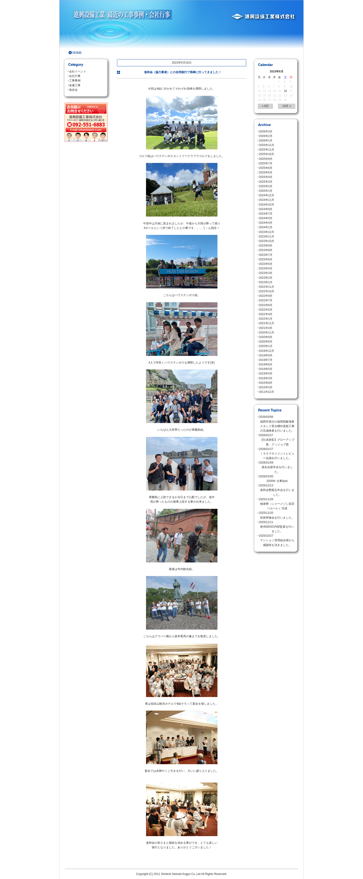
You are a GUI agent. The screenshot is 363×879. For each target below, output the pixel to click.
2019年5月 (265, 369)
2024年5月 (265, 218)
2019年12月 (266, 351)
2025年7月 (265, 163)
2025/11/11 (277, 527)
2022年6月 (265, 305)
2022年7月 (265, 300)
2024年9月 (265, 209)
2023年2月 (265, 277)
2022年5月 (265, 309)
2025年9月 (265, 159)
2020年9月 (265, 337)
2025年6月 (265, 168)
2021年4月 (265, 328)
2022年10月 (266, 291)
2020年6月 (265, 341)
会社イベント (77, 71)
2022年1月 (265, 318)
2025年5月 (265, 172)
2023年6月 (265, 259)
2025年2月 (265, 186)
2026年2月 (265, 136)
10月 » (286, 106)
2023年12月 (266, 232)
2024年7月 (265, 213)
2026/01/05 (277, 479)
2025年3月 (265, 181)
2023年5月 (265, 264)
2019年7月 (265, 360)
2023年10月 (266, 241)
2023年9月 (265, 245)
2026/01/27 (277, 454)
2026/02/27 (277, 440)
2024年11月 (266, 200)
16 (285, 91)
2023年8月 (265, 250)
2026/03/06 (277, 424)
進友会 (73, 89)
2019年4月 (265, 373)
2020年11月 (266, 332)
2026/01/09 (277, 467)
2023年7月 (265, 255)
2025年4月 (265, 177)
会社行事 (75, 76)
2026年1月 (265, 140)
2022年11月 (266, 286)
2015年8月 (265, 382)
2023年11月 (266, 236)
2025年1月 (265, 190)
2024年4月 (265, 222)
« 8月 (265, 106)
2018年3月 (265, 378)
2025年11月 (266, 149)
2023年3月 (265, 273)
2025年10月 (266, 154)
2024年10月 (266, 204)
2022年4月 (265, 314)
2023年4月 (265, 268)
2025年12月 (266, 145)
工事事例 (75, 80)
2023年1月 (265, 282)
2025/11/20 (277, 515)
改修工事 (75, 85)
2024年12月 (266, 195)
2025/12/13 (277, 490)
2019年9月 (265, 355)
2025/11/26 (277, 504)
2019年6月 (265, 364)
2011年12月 (266, 392)
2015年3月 (265, 387)
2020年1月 (265, 346)
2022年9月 (265, 296)
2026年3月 (265, 131)
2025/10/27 (277, 540)
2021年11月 (266, 323)
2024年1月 (265, 227)
